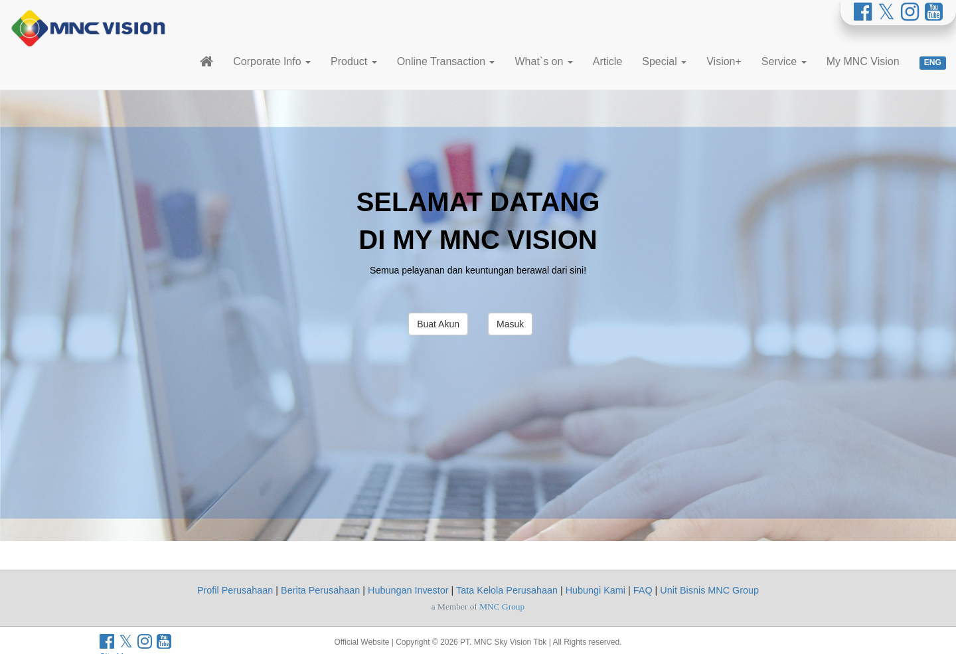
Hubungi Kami (595, 590)
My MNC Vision (863, 61)
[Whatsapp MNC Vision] (930, 615)
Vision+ (724, 61)
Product (354, 61)
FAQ (643, 590)
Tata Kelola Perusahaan (507, 590)
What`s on (543, 61)
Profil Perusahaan (235, 590)
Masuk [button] (510, 324)
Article (607, 61)
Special (664, 61)
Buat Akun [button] (438, 324)
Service (784, 61)
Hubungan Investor (408, 590)
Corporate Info (272, 61)
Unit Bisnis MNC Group (709, 590)
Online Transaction (446, 61)
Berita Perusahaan (320, 590)
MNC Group (501, 607)
